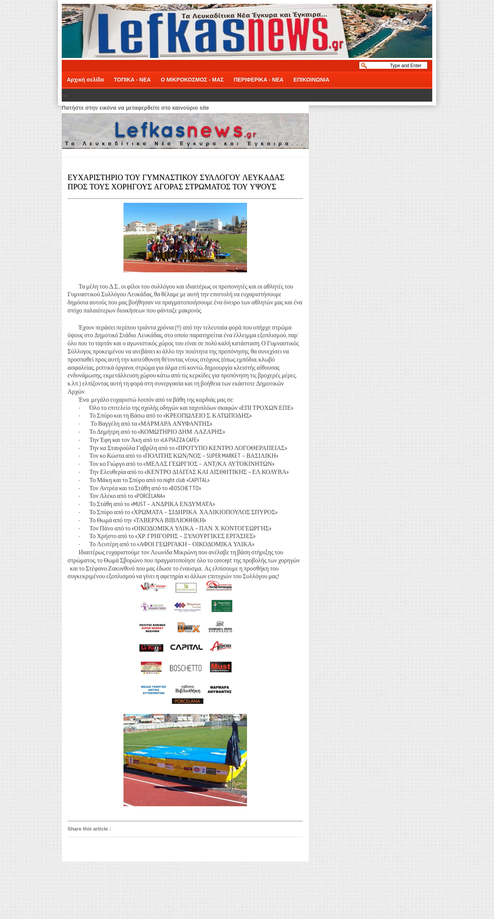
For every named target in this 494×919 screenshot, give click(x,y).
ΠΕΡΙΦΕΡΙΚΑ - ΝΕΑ (258, 79)
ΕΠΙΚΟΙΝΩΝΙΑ (311, 79)
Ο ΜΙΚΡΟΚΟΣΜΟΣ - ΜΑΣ (192, 79)
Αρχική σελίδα (85, 79)
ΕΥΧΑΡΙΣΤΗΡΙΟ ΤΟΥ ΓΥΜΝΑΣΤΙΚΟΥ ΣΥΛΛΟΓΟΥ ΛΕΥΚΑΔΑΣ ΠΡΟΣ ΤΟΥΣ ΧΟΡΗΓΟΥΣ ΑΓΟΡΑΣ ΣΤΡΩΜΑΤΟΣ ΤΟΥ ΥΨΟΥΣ (176, 181)
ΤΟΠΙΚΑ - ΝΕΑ (132, 79)
